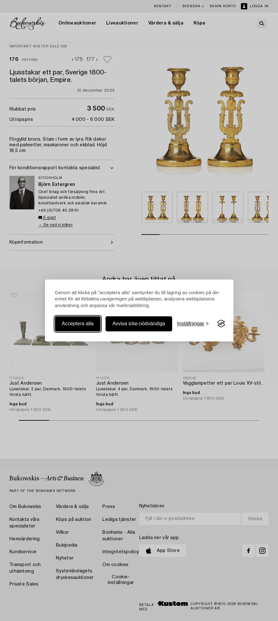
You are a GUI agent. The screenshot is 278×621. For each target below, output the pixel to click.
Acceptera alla (78, 323)
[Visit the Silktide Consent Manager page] (221, 323)
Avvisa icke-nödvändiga (138, 323)
